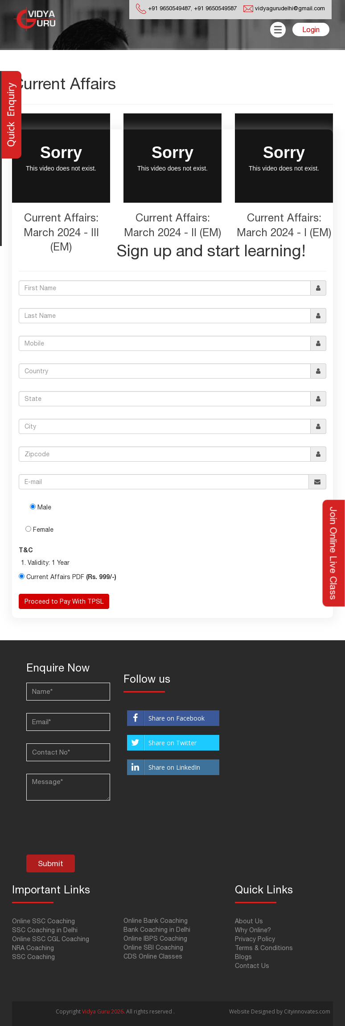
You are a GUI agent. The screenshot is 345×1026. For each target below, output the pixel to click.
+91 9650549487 (169, 8)
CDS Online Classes (152, 956)
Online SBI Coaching (153, 947)
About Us (249, 921)
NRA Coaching (33, 947)
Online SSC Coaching (43, 921)
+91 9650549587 (214, 8)
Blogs (243, 956)
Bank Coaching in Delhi (156, 929)
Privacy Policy (255, 939)
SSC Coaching (33, 956)
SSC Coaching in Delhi (45, 930)
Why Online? (253, 930)
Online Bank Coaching (155, 920)
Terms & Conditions (264, 947)
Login (311, 29)
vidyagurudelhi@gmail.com (290, 8)
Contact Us (252, 965)
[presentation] (94, 832)
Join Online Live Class (334, 553)
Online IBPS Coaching (155, 938)
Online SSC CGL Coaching (50, 939)
